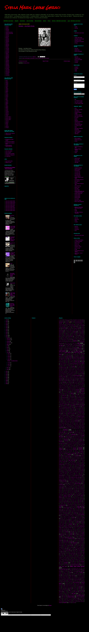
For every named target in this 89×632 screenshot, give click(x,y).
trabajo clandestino (70, 581)
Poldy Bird (67, 534)
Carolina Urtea (79, 365)
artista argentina (71, 351)
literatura (61, 484)
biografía (76, 360)
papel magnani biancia (81, 525)
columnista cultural (76, 382)
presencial (66, 536)
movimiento (68, 504)
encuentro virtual (73, 419)
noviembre (9, 339)
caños (70, 364)
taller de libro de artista (72, 571)
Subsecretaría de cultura (77, 569)
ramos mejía (74, 544)
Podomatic (77, 227)
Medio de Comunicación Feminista (65, 496)
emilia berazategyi (80, 417)
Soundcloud (77, 229)
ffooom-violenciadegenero (79, 201)
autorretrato (69, 355)
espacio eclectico (71, 433)
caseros (73, 366)
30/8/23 (7, 103)
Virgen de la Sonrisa (70, 598)
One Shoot (77, 188)
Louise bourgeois (61, 486)
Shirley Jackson (79, 559)
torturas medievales (79, 580)
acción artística (67, 329)
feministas (65, 441)
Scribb (76, 210)
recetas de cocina (65, 545)
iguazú (67, 463)
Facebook (76, 68)
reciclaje (74, 545)
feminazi (76, 440)
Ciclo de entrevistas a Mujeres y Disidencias (73, 376)
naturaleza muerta (80, 513)
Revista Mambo (77, 194)
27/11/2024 (7, 72)
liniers (83, 483)
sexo (83, 558)
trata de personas (76, 582)
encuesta (78, 419)
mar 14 (9, 359)
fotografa (80, 447)
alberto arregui (73, 334)
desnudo (82, 397)
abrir (73, 328)
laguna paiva (77, 474)
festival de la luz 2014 (81, 442)
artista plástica (32, 58)
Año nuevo (60, 339)
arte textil (75, 347)
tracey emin (75, 581)
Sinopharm (75, 561)
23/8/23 (7, 102)
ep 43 (81, 427)
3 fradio (70, 326)
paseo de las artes (70, 528)
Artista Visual (77, 352)
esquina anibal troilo (80, 434)
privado (79, 536)
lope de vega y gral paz (69, 485)
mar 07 (9, 364)
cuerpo (78, 392)
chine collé (81, 374)
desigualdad (78, 397)
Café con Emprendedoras (72, 362)
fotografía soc (76, 450)
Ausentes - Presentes (78, 109)
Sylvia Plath (80, 570)
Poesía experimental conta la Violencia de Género (79, 192)
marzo (8, 352)
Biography (79, 360)
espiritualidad (73, 434)
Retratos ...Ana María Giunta (26, 26)
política (71, 534)
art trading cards (73, 343)
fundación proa (78, 453)
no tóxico (75, 516)
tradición (79, 581)
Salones (44, 20)
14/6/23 (7, 88)
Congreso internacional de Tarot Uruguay (75, 387)
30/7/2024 (7, 52)
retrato (82, 548)
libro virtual (63, 483)
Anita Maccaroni (64, 338)
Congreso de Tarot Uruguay (79, 386)
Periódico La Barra (78, 246)
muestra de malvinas (80, 505)
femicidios (72, 440)
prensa (63, 536)
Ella (75, 99)
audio (71, 354)
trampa (60, 582)
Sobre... (76, 152)
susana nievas (64, 570)
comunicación (64, 383)
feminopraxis (70, 441)
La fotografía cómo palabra (63, 473)
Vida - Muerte (77, 132)
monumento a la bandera (62, 504)
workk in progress (74, 601)
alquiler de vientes (73, 335)
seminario (82, 557)
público (73, 540)
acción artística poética (74, 329)
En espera (76, 117)
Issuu (76, 209)
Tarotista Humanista (62, 573)
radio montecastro (74, 542)
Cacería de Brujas (61, 362)
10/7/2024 (7, 48)
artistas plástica (80, 353)
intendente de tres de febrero (67, 466)
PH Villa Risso (8, 156)
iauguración (78, 462)
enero (8, 369)
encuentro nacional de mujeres (66, 419)
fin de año (81, 444)
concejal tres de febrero (74, 383)
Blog (60, 361)
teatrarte (67, 573)
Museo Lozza (77, 187)
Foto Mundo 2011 (78, 185)
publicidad (69, 540)
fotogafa (82, 446)
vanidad (70, 588)
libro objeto (80, 482)
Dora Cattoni (73, 408)
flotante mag (66, 445)
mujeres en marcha (62, 508)
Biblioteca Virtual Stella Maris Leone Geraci (79, 208)
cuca (61, 392)
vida (68, 590)
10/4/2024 (7, 34)
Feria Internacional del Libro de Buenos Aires (71, 442)
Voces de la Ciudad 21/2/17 (10, 209)
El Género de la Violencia (10, 141)
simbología (81, 560)
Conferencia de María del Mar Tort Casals (65, 385)
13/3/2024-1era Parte (9, 33)
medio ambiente (80, 495)
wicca (65, 601)
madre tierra (79, 487)
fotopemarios (70, 451)
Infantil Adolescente (73, 464)
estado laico (64, 435)
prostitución (81, 538)
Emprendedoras (61, 418)
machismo (60, 487)
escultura (70, 432)
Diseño (82, 407)
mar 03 (9, 365)
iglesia (82, 462)
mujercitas (74, 506)
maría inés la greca (62, 493)
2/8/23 (7, 98)
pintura (67, 531)
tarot (70, 572)
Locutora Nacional (61, 485)
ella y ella (75, 415)
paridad (73, 526)
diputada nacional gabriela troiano (65, 406)
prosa (78, 538)
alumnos (64, 336)
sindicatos (71, 561)
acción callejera (81, 329)
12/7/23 (7, 94)
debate (69, 396)
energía (82, 419)
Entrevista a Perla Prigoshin (66, 426)
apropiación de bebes (66, 339)
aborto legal (64, 328)
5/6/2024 (7, 42)
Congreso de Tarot (71, 386)
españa (61, 434)
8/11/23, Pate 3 (8, 119)
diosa (69, 405)
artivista (60, 354)
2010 (7, 377)
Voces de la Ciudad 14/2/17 (10, 210)
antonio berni (73, 338)
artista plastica (61, 352)
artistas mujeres (74, 353)
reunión (71, 549)
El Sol (11, 263)
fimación (77, 444)
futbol (83, 453)
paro (75, 526)
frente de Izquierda (72, 452)
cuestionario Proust (66, 393)
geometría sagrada (80, 454)
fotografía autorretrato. (69, 450)
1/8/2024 (7, 53)
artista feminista (78, 351)
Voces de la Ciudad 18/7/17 (10, 203)
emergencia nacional (74, 417)
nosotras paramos (79, 517)
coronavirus (78, 389)
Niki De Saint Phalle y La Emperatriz (73, 515)
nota (83, 517)
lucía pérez (73, 486)
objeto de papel (73, 519)
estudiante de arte (78, 435)
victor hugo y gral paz (63, 590)
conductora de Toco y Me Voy (73, 384)
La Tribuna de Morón (78, 241)
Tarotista (81, 572)
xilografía (60, 602)
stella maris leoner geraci (63, 569)
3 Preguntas (74, 326)
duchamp (77, 408)
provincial (73, 539)
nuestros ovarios (81, 518)
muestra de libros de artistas (72, 505)
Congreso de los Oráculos (63, 386)
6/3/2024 (7, 26)
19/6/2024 (7, 44)
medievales (74, 495)
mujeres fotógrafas (77, 508)
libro (59, 481)
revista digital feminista (80, 549)
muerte (77, 504)
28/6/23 (7, 91)
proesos (76, 537)
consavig (83, 387)
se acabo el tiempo (66, 556)
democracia (73, 396)
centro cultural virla (61, 372)
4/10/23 (7, 110)
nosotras (73, 517)
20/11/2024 (7, 71)
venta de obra (66, 589)
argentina (75, 340)
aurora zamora (78, 354)
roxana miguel (79, 551)
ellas (78, 415)
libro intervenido (75, 482)
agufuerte (60, 334)
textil (68, 574)
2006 (7, 383)
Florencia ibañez (61, 445)
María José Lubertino (69, 493)
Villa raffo (74, 593)
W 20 (82, 600)
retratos (68, 549)
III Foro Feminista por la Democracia (74, 463)
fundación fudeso (61, 453)
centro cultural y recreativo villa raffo (71, 372)
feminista (60, 441)
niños (59, 516)
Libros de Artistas (30, 20)
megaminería (69, 497)
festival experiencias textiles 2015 (71, 443)
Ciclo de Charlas (70, 375)
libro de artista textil (79, 481)
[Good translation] (3, 613)
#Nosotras (60, 323)
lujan (82, 486)
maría (61, 492)
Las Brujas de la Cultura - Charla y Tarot (12, 253)
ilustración (82, 463)
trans (63, 582)
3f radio (79, 326)
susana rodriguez (69, 570)
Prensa (49, 20)
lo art (68, 484)
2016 (7, 335)
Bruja (73, 361)
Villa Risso (76, 133)
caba (82, 361)
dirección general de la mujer (69, 407)
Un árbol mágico (77, 583)
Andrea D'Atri (71, 337)
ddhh (69, 395)
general (69, 454)
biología (83, 360)
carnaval (63, 365)
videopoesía (79, 592)
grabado (77, 455)
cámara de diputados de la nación (65, 363)
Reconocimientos (38, 20)
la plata (81, 473)
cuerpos (82, 392)
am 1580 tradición (70, 336)
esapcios (65, 428)
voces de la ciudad (76, 599)
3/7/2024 (7, 46)
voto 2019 (70, 600)
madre (75, 487)
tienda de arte (75, 574)
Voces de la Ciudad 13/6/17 (10, 205)
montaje (82, 503)
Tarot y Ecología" (75, 572)
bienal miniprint (71, 360)
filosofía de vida (72, 444)
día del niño (61, 402)
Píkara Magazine (78, 175)
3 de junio (66, 326)
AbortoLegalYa (69, 328)
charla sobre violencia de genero (63, 374)
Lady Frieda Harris (71, 474)
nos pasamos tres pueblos (66, 517)
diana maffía (80, 403)
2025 (7, 321)
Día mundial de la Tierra (69, 403)
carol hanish (67, 365)
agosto (8, 344)
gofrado (74, 455)
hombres (82, 460)
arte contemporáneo (75, 344)
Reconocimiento (66, 546)
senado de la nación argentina (63, 558)
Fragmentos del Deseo (79, 121)
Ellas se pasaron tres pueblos (64, 416)
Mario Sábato (71, 494)
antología (69, 338)
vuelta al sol (79, 600)
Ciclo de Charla (64, 375)
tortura (74, 580)
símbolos (60, 561)
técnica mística (72, 573)
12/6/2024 (7, 41)
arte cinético (69, 344)
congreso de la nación (80, 385)
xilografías (65, 602)
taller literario (79, 571)
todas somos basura (76, 579)
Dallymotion (77, 219)
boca (63, 361)
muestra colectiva (82, 504)
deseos (74, 397)
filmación (67, 444)
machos (68, 487)
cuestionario (60, 393)
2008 (7, 380)
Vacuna (67, 588)
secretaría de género (73, 556)
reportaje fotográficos (77, 548)
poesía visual (63, 534)
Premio (78, 535)
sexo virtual (60, 559)
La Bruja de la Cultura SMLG (72, 471)
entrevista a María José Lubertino (64, 425)
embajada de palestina (80, 416)
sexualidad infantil (73, 559)
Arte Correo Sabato (9, 150)
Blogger (50, 605)
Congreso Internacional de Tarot (63, 387)
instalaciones (81, 465)
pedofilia (67, 529)
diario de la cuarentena (64, 404)
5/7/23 (7, 92)
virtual (61, 599)
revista (75, 549)
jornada (68, 470)
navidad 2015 (64, 514)
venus (70, 589)
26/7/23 (7, 96)
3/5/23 (7, 80)
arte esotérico (73, 345)
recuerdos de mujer (78, 546)
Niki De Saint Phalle (63, 515)
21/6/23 (7, 90)
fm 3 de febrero (71, 445)
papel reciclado (62, 526)
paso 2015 (76, 528)
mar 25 (9, 356)
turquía (70, 583)
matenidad (60, 495)
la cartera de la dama (81, 471)
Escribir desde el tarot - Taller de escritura (12, 227)
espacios (83, 433)
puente (76, 540)
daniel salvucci (64, 395)
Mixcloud (76, 226)
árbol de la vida (75, 339)
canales (67, 364)
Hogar (66, 460)
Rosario (63, 551)
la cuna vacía (61, 472)
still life (71, 569)
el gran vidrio (78, 413)
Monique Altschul (69, 503)
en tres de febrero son (68, 418)
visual (64, 599)
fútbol (60, 454)
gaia (63, 454)
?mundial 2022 (61, 319)
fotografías (81, 450)
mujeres (78, 506)
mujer (60, 506)
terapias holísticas (77, 573)
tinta (59, 575)
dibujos (82, 404)
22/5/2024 (7, 38)
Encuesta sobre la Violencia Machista (9, 146)
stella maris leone (63, 566)
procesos (63, 537)
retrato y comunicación (62, 549)
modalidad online (62, 503)
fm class (83, 445)
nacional (71, 513)
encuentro (73, 418)
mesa (82, 497)
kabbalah (60, 471)
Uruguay (63, 588)
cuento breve (73, 392)
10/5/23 (7, 84)
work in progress (69, 601)
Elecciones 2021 (81, 414)
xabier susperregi (81, 601)
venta (82, 588)
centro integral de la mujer (71, 373)
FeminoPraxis (77, 170)
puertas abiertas (81, 540)
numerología (60, 519)
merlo (80, 497)
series (73, 558)
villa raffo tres (80, 593)
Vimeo (76, 220)
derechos (77, 396)
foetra (68, 446)
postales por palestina (73, 535)
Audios (74, 354)
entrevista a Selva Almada (75, 426)
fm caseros (79, 445)
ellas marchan (82, 415)
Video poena (61, 592)
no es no (63, 516)
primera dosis (75, 536)
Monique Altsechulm (76, 503)
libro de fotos (65, 482)
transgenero (67, 582)
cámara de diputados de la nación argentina (77, 363)
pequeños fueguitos (81, 529)
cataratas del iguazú (63, 367)
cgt (79, 373)
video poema (76, 591)
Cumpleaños (81, 393)
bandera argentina (69, 356)
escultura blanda (76, 432)
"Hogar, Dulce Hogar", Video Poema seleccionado (12, 294)
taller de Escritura (65, 571)
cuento (69, 392)
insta (71, 465)
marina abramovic (65, 494)
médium (65, 497)
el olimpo (82, 413)
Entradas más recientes (23, 61)
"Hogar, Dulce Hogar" (78, 37)
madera (72, 487)
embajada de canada (73, 416)
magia (82, 487)
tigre (79, 574)
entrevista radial (82, 426)
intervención (78, 466)
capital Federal (75, 364)
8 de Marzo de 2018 (75, 327)
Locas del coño (77, 173)
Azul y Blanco (77, 110)
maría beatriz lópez (72, 492)
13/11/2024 (7, 69)
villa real (77, 594)
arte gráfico (65, 346)
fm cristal (61, 446)
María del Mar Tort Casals (79, 492)
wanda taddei (61, 601)
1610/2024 (7, 65)
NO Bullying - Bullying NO (10, 154)
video (79, 590)
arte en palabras (67, 345)
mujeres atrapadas (67, 507)
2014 (7, 371)
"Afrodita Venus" (77, 58)
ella (72, 415)
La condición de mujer (79, 100)
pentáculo (75, 529)
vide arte (76, 590)
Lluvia (66, 484)
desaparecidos (64, 397)
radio (71, 541)
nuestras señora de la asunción (65, 518)
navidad (60, 514)
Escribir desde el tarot (70, 428)
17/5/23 (7, 83)
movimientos (73, 504)
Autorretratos (22, 20)
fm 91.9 (76, 445)
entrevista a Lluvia (71, 424)
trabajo (65, 581)
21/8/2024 (7, 56)
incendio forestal (67, 464)
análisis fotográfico (64, 337)
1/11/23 (7, 115)
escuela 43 (67, 431)
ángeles (75, 337)
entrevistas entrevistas (76, 427)
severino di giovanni (78, 558)
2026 (7, 319)
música (67, 513)
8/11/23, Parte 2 (8, 118)
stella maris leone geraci (45, 58)
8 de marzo (69, 327)
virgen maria (76, 598)
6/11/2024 (7, 68)
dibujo (79, 404)
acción (63, 329)
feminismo (81, 440)
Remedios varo (70, 548)
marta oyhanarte (76, 494)
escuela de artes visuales (79, 431)
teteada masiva (64, 574)
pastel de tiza (81, 528)
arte (78, 343)
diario (83, 403)
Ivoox (76, 230)
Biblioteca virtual (8, 162)
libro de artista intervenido (72, 481)
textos (71, 574)
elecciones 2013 (64, 414)
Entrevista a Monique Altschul (75, 425)
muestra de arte (63, 505)
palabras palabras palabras (63, 524)
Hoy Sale (77, 461)
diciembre (8, 338)
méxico (82, 498)
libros (67, 483)
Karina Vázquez (65, 471)
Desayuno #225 (70, 397)
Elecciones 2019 (75, 414)
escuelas (66, 432)
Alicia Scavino (61, 335)
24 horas (82, 325)
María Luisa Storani (77, 493)
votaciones (60, 600)
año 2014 (78, 338)
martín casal (82, 494)
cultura (71, 393)
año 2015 (82, 338)
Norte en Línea (77, 245)
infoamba (79, 464)
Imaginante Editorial (78, 167)
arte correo (81, 344)
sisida (79, 561)
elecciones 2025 (61, 415)
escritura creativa (61, 431)
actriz (23, 58)
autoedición (64, 355)
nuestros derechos (74, 518)
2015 (7, 336)
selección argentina (64, 557)
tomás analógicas (64, 580)
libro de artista (64, 481)
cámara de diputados (81, 362)
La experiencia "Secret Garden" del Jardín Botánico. (76, 472)
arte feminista (78, 345)
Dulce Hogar (81, 408)
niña (80, 515)
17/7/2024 (7, 49)
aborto (60, 328)
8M (79, 327)
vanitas (79, 588)
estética (68, 435)
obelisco (65, 519)
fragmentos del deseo (62, 452)
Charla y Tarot (77, 374)
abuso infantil (77, 328)
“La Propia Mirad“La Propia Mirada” (77, 319)
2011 (7, 375)
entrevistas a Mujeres (69, 427)
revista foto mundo (61, 550)
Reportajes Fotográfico (79, 128)
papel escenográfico (74, 525)
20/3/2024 (7, 29)
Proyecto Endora (78, 539)
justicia (82, 470)
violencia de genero (70, 595)
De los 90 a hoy (64, 396)
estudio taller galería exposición (78, 436)
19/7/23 (7, 95)
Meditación (60, 497)
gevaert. (60, 455)
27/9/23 (7, 108)
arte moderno (75, 346)
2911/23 (7, 122)
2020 (7, 329)
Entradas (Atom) (26, 62)
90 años (82, 327)
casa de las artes (64, 366)
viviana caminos (69, 599)
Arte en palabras (78, 138)
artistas (70, 353)
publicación (65, 540)
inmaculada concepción (65, 465)
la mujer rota (77, 473)
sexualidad (68, 559)
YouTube (76, 28)
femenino (61, 440)
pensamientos (71, 529)
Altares (61, 336)
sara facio (80, 555)
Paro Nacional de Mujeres (67, 527)
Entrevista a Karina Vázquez (63, 424)
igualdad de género (61, 463)
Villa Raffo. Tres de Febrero (70, 594)
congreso (74, 385)
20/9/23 (7, 107)
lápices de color (66, 475)
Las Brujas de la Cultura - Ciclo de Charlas (76, 476)
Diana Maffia (75, 403)
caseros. (78, 366)
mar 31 (9, 353)
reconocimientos (72, 546)
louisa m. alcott (81, 485)
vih (63, 593)
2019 (7, 330)
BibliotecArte (66, 360)
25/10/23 (7, 114)
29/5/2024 (7, 40)
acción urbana (61, 330)
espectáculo (65, 434)
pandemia (71, 524)
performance (65, 530)
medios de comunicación (79, 496)
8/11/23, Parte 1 (8, 116)
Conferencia (81, 384)
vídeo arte (65, 591)
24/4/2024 (7, 36)
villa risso (81, 594)
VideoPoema (74, 592)
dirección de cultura (78, 406)
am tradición (76, 336)
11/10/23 (7, 111)
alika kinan (65, 335)
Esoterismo (66, 433)
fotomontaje (60, 451)
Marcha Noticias (77, 169)
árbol (71, 339)
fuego (77, 452)
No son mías (77, 159)
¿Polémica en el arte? (67, 319)
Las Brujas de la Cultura (78, 475)
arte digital (61, 345)
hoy (73, 461)
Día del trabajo (66, 402)
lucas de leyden (68, 486)
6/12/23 (7, 123)
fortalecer (78, 446)
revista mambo (68, 550)
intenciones (60, 466)
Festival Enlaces (62, 443)
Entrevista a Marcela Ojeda (79, 424)
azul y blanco (80, 355)
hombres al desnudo (62, 461)
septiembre (9, 342)
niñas (82, 515)
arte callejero (64, 344)
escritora (36, 58)
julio (7, 345)
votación (82, 599)
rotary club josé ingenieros (72, 551)
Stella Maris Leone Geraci (32, 7)
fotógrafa (39, 58)
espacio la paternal (78, 433)
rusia (83, 551)
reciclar (78, 545)
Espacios (76, 120)
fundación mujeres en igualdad (70, 453)
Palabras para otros (78, 139)
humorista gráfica (72, 462)
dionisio (66, 405)
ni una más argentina (75, 514)
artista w (66, 353)
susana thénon (75, 570)
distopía (65, 408)
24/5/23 (7, 82)
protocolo (60, 539)
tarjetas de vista (65, 572)
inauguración (61, 464)
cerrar (77, 373)
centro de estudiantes (80, 372)
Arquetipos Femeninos (67, 343)
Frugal (76, 249)
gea (65, 454)
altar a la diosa (82, 335)
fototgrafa (81, 451)
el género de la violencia (71, 413)
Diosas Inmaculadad (78, 59)
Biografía (16, 20)
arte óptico (80, 346)
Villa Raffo (76, 162)
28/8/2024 (7, 57)
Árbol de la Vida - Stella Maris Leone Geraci (12, 305)
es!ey (61, 428)
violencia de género (80, 595)
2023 (7, 324)
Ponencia (75, 534)
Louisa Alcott (76, 485)
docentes (68, 408)
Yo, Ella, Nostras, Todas (79, 103)
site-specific (82, 561)
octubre (8, 341)
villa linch (69, 593)
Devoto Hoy (77, 244)
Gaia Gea (76, 48)
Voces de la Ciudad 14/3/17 (10, 207)
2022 (7, 326)
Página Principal (45, 61)
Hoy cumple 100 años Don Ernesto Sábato (12, 275)
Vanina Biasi (75, 588)
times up (82, 574)
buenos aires (77, 361)
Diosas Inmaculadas (78, 51)
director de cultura (77, 407)
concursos (66, 384)
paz (63, 529)
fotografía (80, 449)
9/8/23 (7, 99)
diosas (72, 405)
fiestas (63, 444)
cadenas (66, 362)
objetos (83, 519)
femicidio (66, 440)
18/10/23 (7, 112)
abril (7, 350)
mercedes (76, 497)
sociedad (66, 562)
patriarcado (60, 529)
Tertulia (82, 573)
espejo (69, 434)
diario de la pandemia (72, 404)
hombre (78, 460)
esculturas (61, 433)
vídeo (82, 590)
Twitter (76, 69)
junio (8, 347)
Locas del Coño (77, 171)
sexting (64, 559)
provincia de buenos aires (66, 539)
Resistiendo (77, 129)
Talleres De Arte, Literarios (10, 133)
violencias (64, 598)
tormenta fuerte (70, 580)
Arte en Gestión (8, 152)
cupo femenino (61, 394)
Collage (76, 113)
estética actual (72, 435)
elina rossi (69, 415)
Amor (76, 108)
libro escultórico (70, 482)
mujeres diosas (80, 507)
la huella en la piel (71, 473)
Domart (76, 182)
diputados (72, 406)
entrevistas (62, 427)
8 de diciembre (64, 327)
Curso (69, 394)
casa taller (69, 366)
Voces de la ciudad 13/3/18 (10, 201)
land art (81, 474)
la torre (66, 474)
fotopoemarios (76, 451)
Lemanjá (76, 62)
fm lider (65, 446)
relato (73, 547)
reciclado (70, 545)
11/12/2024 (7, 75)
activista (74, 331)
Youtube (76, 221)
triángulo (66, 583)
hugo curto (67, 462)
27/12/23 (7, 127)
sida (69, 560)
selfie (73, 557)
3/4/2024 (7, 28)
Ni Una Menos (81, 514)
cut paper (72, 394)
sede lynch (79, 556)
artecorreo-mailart (78, 200)
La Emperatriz (66, 472)
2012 (7, 374)
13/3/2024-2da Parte (9, 32)
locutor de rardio (77, 484)
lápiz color (71, 475)
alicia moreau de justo (80, 334)
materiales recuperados (67, 495)
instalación (75, 465)
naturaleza (75, 513)
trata (70, 582)
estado (60, 435)
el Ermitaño (64, 413)
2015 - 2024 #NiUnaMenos (70, 325)
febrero (8, 367)
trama (83, 581)
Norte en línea (77, 242)
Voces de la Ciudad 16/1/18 (10, 202)
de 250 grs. (72, 395)
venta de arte (61, 589)
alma (69, 335)
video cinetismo (70, 591)
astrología (65, 354)
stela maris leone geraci (75, 565)
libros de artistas (78, 483)
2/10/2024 (7, 64)
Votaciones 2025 (65, 600)
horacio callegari (69, 461)
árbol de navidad (81, 339)
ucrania (73, 583)
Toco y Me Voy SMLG (78, 102)
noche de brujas (79, 516)
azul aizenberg (75, 355)
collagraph (67, 382)
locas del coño (72, 484)
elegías (66, 415)
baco (83, 355)
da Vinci (80, 394)
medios (73, 496)
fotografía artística (61, 450)
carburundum (80, 364)
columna (71, 382)
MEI (73, 497)
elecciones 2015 (69, 414)
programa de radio (71, 538)
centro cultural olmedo (80, 371)
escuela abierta (72, 431)
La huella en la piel (78, 125)
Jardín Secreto (77, 158)
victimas (83, 589)
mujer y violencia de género (67, 506)
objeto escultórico (78, 519)
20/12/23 (7, 126)
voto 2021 (74, 600)
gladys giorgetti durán (66, 455)
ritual (72, 550)
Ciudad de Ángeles (78, 112)
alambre (69, 334)
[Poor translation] (6, 613)
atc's (68, 354)
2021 (7, 327)
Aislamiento (64, 334)
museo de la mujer (62, 513)
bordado (67, 361)
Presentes (70, 536)
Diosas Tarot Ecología (78, 405)
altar (78, 335)
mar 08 (9, 362)
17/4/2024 (7, 30)
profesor (79, 537)
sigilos (72, 560)
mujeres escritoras (70, 508)
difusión (60, 405)
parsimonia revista (76, 527)
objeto (68, 519)
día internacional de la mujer (74, 402)
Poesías (76, 151)
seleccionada (70, 557)
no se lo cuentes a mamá (68, 516)
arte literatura (70, 346)
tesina (60, 574)
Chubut (60, 375)
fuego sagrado (81, 452)
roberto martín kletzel (78, 550)
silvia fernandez (76, 560)
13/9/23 (7, 106)
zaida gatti (73, 602)
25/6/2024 (7, 45)
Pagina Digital (77, 189)
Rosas (66, 551)
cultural (77, 393)
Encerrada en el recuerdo (79, 41)
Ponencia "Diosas (81, 534)
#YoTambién (67, 324)
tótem (83, 580)
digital (63, 405)
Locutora (82, 484)
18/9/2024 (7, 61)
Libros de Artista (71, 483)
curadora (65, 394)
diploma (83, 405)
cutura (77, 394)
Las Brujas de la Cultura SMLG (75, 477)
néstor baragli (69, 514)
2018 (7, 332)
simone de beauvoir (65, 561)
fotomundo (65, 451)
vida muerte (72, 590)
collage (63, 382)
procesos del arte (69, 537)
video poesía (66, 592)
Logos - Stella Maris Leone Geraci (74, 20)
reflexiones (69, 547)
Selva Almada (77, 557)
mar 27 (9, 354)
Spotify (76, 26)
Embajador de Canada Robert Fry (65, 417)
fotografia (74, 449)
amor (79, 336)
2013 (7, 372)
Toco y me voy (72, 575)
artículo (74, 350)
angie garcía (79, 337)
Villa (66, 593)
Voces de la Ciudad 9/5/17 (10, 206)
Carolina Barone (72, 365)
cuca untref (65, 392)
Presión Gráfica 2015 (78, 193)
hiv (63, 460)
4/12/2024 (7, 73)
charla (82, 373)
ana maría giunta (27, 58)
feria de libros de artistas (76, 441)
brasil (70, 361)
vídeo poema (81, 591)
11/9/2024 (7, 60)
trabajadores (61, 581)
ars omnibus (77, 198)
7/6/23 (7, 87)
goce (71, 455)
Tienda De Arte (8, 134)
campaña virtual (62, 364)
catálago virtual (82, 366)
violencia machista (71, 597)
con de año (68, 383)
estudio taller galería (69, 436)
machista (65, 487)
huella (63, 462)
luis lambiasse (79, 486)
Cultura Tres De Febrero (79, 240)
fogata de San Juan (73, 446)
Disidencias (60, 408)
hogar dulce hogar (71, 460)
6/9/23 (7, 104)
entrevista (76, 420)
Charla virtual (72, 374)
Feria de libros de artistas (10, 153)
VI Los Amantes (74, 589)
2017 (7, 333)
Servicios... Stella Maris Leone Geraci (59, 20)
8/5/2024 (7, 37)
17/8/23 (7, 100)
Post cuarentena (66, 535)
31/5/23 (7, 86)
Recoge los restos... (78, 40)
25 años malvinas (61, 326)
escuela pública (61, 432)
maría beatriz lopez (65, 492)
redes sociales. (64, 547)
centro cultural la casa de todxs (71, 371)
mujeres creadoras (73, 507)
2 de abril (76, 324)
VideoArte (70, 592)
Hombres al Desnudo (78, 124)
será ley (70, 558)
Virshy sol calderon (81, 598)
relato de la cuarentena (78, 547)
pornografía (61, 535)
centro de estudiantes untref (63, 373)
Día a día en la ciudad (78, 116)
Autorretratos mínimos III (79, 179)
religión (66, 548)
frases (67, 452)
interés (74, 466)
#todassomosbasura (62, 324)
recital (80, 545)
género (75, 454)
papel (76, 524)
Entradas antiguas (67, 61)
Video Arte (60, 591)
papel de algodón (67, 525)
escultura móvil (82, 432)
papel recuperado (68, 526)
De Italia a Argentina (78, 114)
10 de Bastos (72, 324)
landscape (60, 475)
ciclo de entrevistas (76, 375)
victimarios (79, 589)
